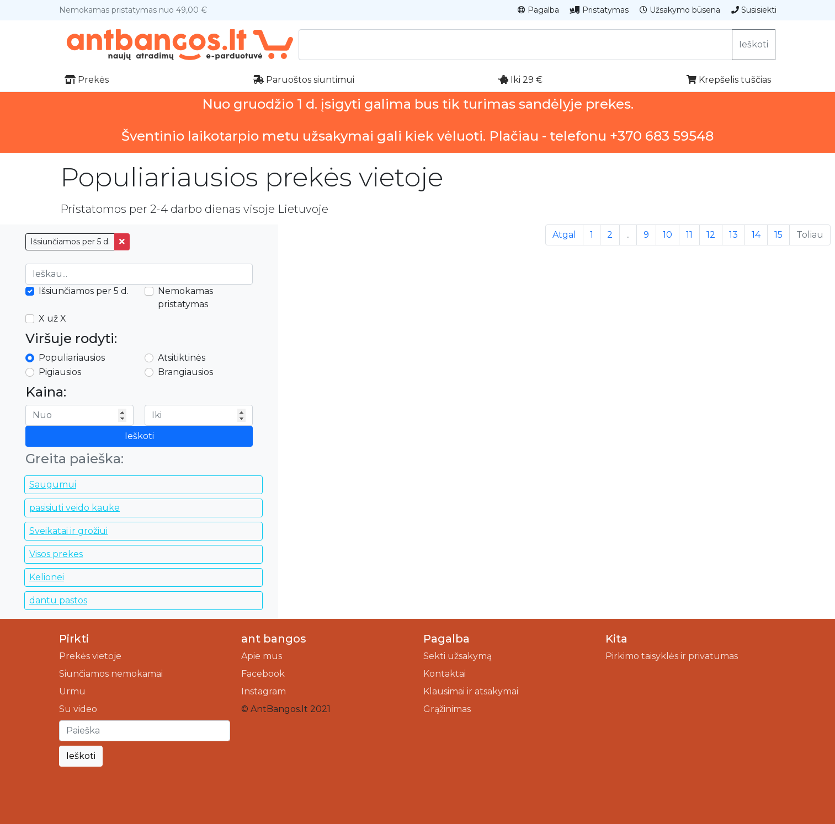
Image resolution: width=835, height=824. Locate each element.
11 (689, 234)
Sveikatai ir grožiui (68, 531)
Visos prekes (56, 554)
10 (667, 234)
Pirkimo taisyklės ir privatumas (671, 656)
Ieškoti (753, 44)
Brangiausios (185, 372)
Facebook (263, 673)
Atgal (564, 234)
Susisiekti (754, 10)
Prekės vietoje (90, 656)
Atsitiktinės (181, 357)
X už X (52, 318)
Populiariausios (72, 357)
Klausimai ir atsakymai (470, 691)
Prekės (87, 79)
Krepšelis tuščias (729, 79)
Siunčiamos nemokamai (111, 673)
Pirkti (74, 638)
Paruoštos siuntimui (303, 79)
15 (778, 234)
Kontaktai (444, 673)
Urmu (72, 691)
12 (710, 234)
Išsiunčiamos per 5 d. (70, 242)
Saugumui (52, 484)
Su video (78, 709)
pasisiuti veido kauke (74, 507)
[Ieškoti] (144, 730)
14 (756, 234)
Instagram (263, 691)
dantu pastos (58, 600)
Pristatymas (599, 10)
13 (733, 234)
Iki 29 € (520, 79)
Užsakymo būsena (680, 10)
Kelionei (46, 577)
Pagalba (538, 10)
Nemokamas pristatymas (185, 297)
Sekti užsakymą (457, 656)
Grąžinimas (447, 709)
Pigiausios (60, 372)
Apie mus (261, 656)
